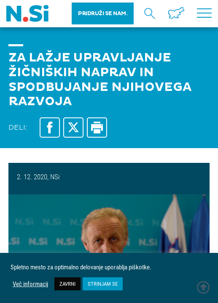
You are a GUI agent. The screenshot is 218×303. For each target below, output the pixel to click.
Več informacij (30, 284)
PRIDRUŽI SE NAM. (102, 13)
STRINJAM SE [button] (103, 283)
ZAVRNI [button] (67, 283)
